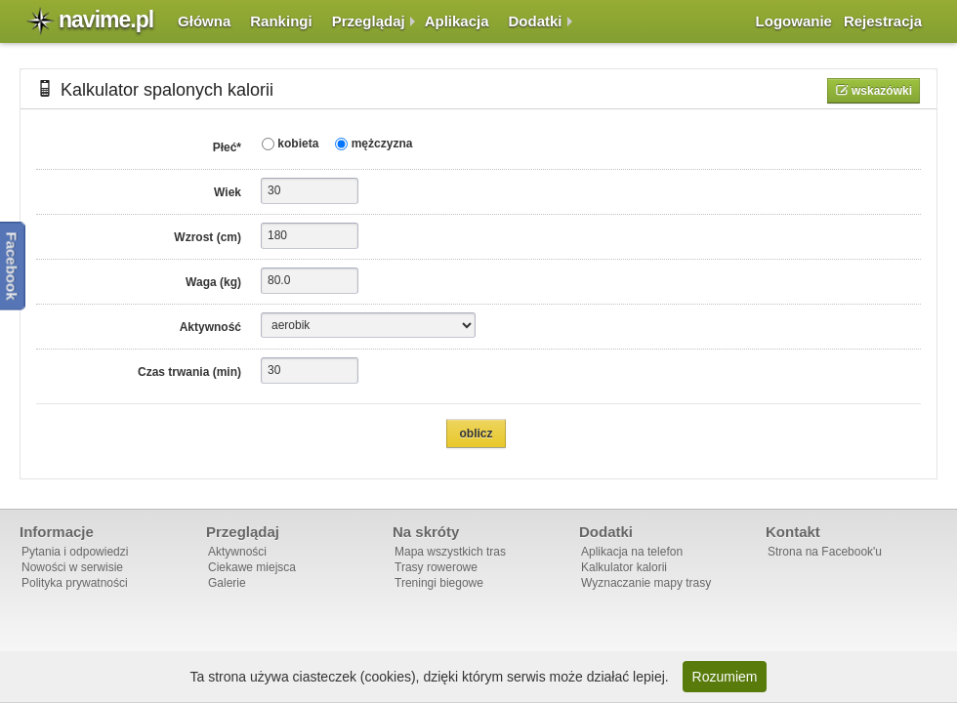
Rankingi (281, 21)
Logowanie (794, 21)
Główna (204, 21)
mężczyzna (380, 143)
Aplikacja (457, 21)
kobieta (296, 143)
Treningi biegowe (439, 583)
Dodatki (535, 21)
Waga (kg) (213, 282)
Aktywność (210, 327)
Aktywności (237, 551)
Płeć (227, 147)
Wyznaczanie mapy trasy (646, 583)
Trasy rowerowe (436, 567)
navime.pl (106, 19)
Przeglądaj (368, 21)
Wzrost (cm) (207, 237)
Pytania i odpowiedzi (74, 551)
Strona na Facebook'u (825, 551)
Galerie (227, 583)
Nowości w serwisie (72, 567)
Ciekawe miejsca (252, 567)
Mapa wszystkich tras (450, 551)
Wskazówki (880, 91)
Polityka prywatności (74, 583)
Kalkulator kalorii (624, 567)
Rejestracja (883, 21)
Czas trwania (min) (189, 372)
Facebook (12, 265)
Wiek (227, 192)
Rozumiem (725, 676)
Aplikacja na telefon (632, 551)
